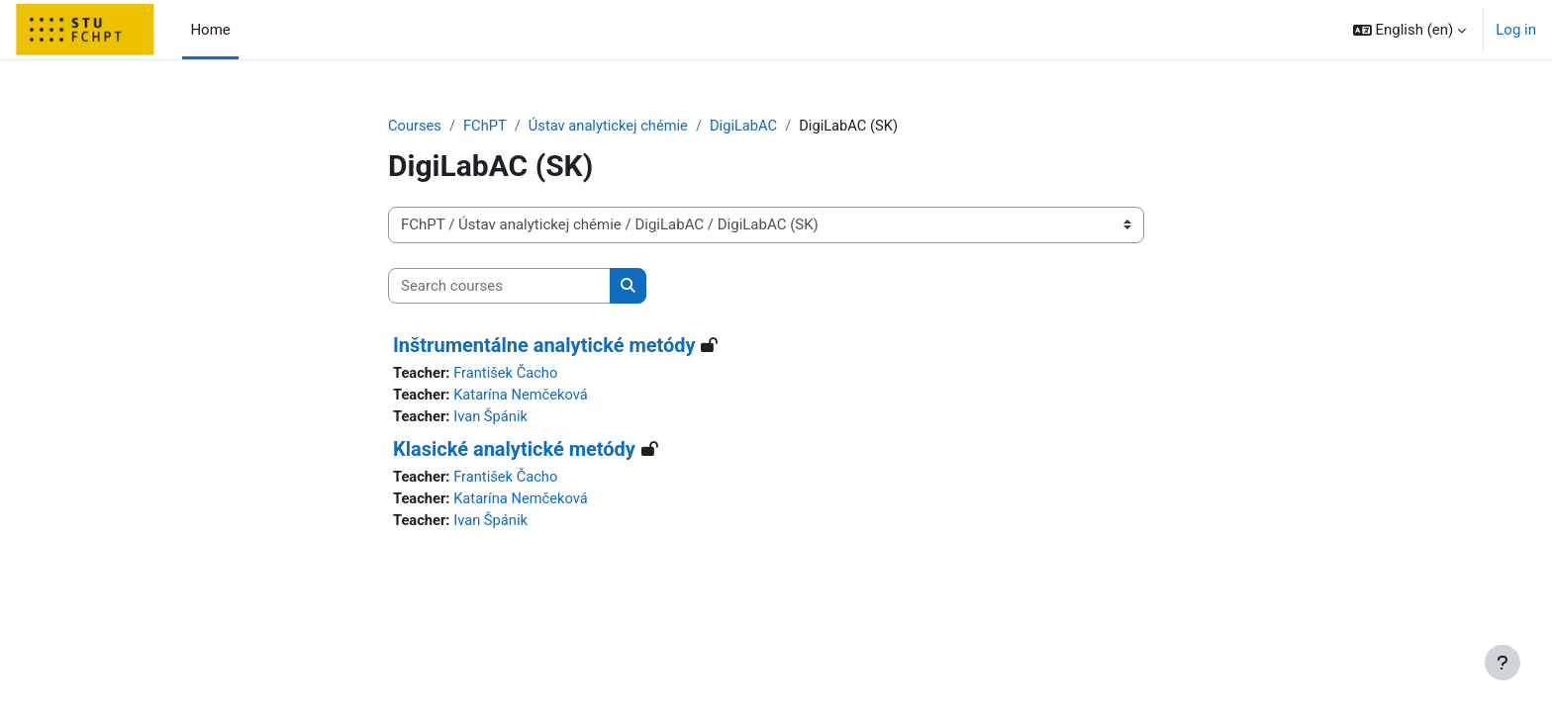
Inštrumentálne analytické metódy (544, 346)
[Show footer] (1502, 662)
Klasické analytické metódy (514, 451)
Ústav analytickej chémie (612, 125)
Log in (1516, 30)
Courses (415, 125)
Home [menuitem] (210, 30)
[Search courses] (499, 286)
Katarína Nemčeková (524, 395)
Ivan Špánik (493, 418)
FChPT (486, 125)
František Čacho (508, 374)
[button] (1410, 29)
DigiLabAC (750, 125)
